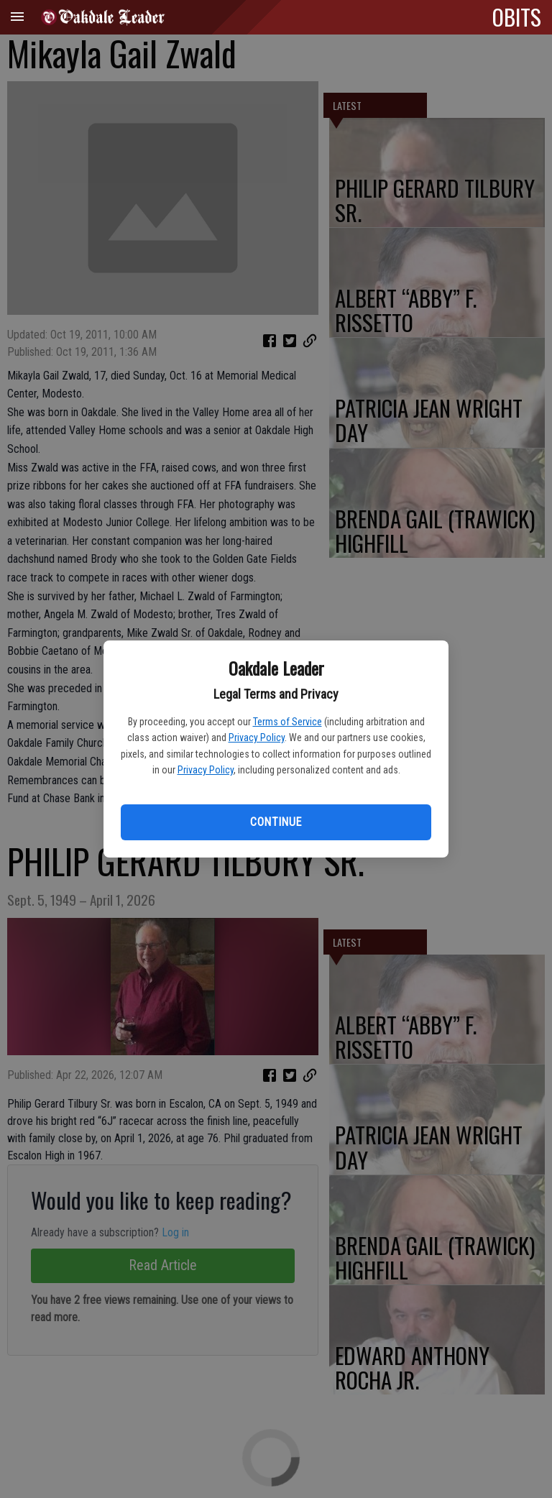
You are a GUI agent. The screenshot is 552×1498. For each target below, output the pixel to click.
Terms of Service (287, 721)
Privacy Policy (257, 737)
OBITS (516, 16)
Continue (275, 822)
